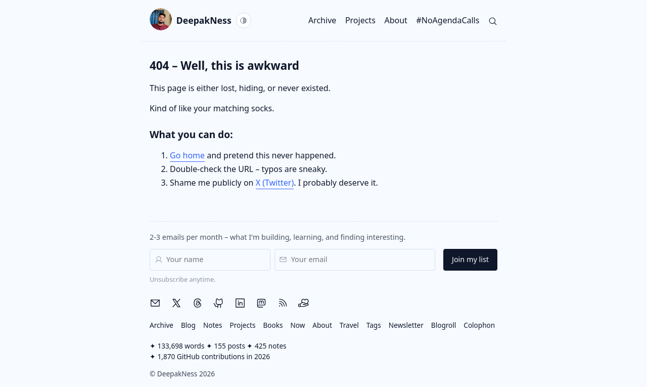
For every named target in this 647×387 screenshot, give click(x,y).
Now (297, 325)
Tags (373, 325)
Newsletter (406, 325)
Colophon (479, 325)
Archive (322, 20)
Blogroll (443, 325)
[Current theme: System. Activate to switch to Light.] (243, 20)
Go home (187, 155)
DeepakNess (191, 20)
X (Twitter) (275, 182)
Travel (349, 325)
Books (273, 325)
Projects (360, 20)
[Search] (492, 20)
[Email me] (155, 303)
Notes (212, 325)
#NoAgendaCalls (447, 20)
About (395, 20)
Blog (188, 325)
